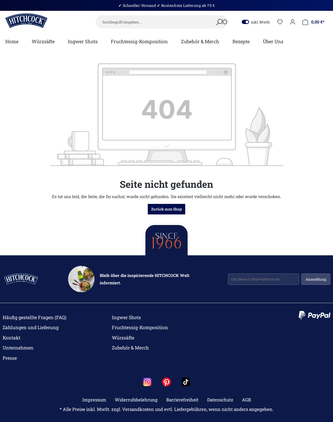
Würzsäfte (123, 338)
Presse (10, 358)
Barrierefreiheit (182, 400)
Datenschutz (220, 400)
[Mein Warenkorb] (313, 22)
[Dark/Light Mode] (225, 22)
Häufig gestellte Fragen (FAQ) (34, 317)
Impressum (94, 400)
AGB (246, 400)
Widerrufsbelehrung (136, 400)
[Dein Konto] (292, 22)
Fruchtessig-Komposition (140, 327)
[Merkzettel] (280, 22)
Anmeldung (316, 279)
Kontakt (11, 338)
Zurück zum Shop (166, 209)
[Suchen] (219, 22)
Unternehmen (18, 348)
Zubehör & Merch (130, 348)
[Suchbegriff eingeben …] (161, 21)
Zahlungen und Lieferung (31, 327)
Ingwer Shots (126, 317)
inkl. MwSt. (256, 22)
